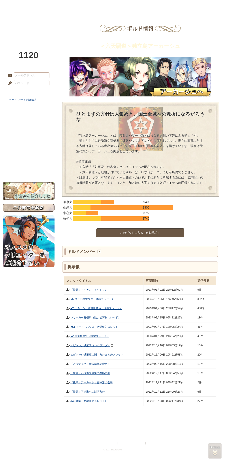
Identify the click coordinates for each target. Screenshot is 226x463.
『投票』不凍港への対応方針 (87, 391)
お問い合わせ (29, 168)
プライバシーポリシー (74, 443)
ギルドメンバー (82, 251)
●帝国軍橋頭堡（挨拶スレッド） (89, 336)
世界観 (29, 120)
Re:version (170, 443)
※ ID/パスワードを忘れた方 (23, 99)
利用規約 (55, 443)
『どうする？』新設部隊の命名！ (90, 363)
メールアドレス (9, 75)
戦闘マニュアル (29, 153)
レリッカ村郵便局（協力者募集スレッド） (95, 317)
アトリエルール (29, 148)
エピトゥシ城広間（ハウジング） (90, 345)
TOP (19, 5)
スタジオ (144, 5)
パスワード (9, 83)
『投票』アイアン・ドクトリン (88, 289)
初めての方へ (29, 160)
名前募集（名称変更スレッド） (88, 401)
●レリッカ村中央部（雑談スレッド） (92, 299)
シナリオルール (29, 142)
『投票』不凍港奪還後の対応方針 (90, 373)
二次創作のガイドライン (132, 443)
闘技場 (207, 5)
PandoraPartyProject (29, 24)
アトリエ (113, 5)
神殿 (50, 5)
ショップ (175, 5)
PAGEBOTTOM (215, 451)
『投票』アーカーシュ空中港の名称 (91, 382)
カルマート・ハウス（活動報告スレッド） (95, 326)
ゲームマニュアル (29, 136)
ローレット (81, 5)
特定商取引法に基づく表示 (102, 443)
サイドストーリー (29, 128)
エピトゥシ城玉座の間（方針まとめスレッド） (98, 354)
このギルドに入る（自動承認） (140, 232)
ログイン (18, 92)
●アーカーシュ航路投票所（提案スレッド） (96, 308)
